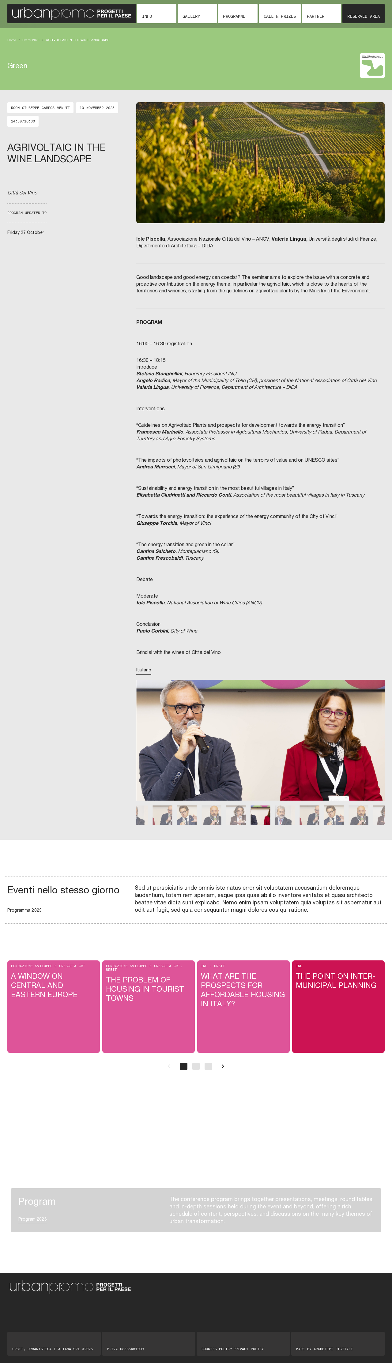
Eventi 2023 (31, 40)
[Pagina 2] (196, 1066)
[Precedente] (169, 1066)
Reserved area (363, 16)
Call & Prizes (280, 16)
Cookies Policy (217, 1349)
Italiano (143, 669)
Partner (315, 16)
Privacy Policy (248, 1349)
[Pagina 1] (183, 1066)
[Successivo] (223, 1066)
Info (147, 16)
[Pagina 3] (208, 1066)
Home (11, 40)
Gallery (191, 16)
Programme (234, 16)
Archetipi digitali (333, 1348)
